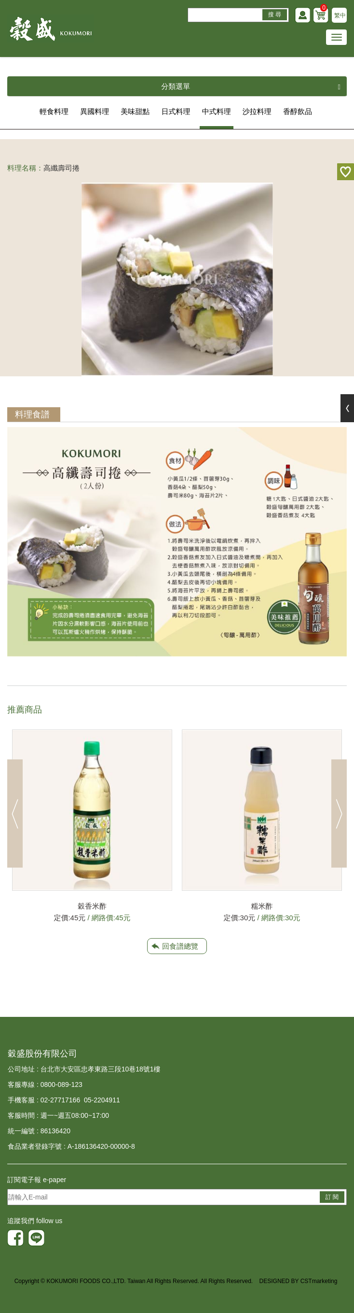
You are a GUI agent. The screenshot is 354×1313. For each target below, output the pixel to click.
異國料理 (94, 111)
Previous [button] (15, 813)
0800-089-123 (61, 1084)
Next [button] (339, 813)
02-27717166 (61, 1100)
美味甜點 (135, 111)
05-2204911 (102, 1100)
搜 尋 (274, 14)
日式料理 (176, 111)
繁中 (340, 15)
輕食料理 (54, 111)
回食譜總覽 (180, 946)
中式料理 (216, 111)
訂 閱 (332, 1197)
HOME (50, 28)
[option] (92, 826)
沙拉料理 (257, 111)
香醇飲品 (297, 111)
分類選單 (250, 86)
